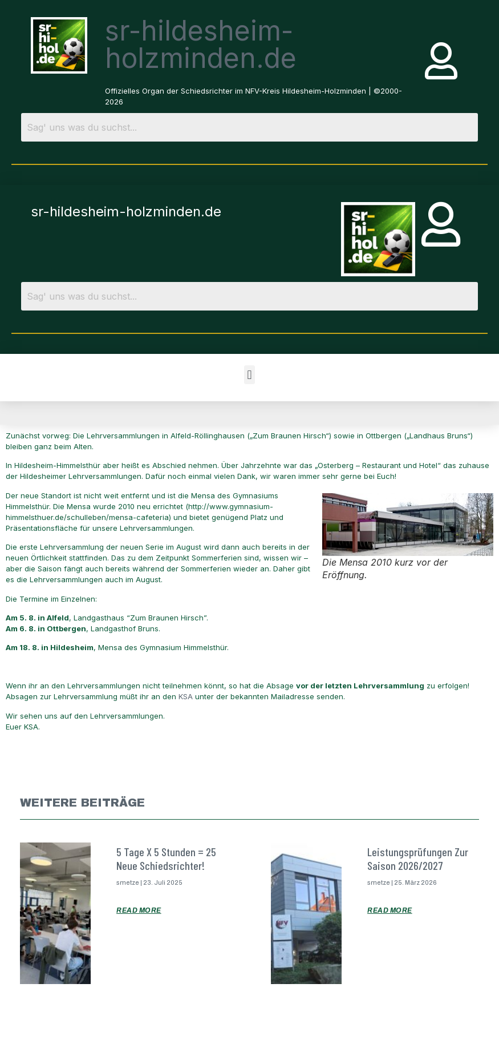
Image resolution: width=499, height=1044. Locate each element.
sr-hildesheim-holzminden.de (201, 44)
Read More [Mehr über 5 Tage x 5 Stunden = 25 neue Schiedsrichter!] (138, 910)
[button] (249, 374)
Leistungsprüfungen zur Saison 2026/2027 (417, 858)
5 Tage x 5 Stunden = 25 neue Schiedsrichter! (166, 858)
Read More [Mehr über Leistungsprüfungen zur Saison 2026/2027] (389, 910)
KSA (186, 696)
